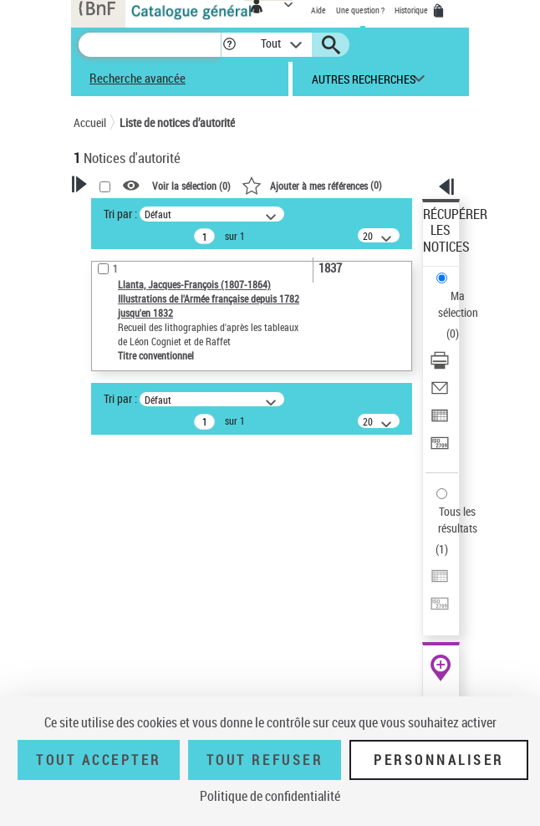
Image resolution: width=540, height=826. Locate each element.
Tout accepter (98, 760)
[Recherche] (150, 45)
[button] (229, 45)
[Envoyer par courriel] (440, 393)
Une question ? (360, 10)
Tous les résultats (457, 519)
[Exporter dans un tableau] (440, 421)
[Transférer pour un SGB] (440, 448)
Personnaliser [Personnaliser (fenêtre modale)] (439, 760)
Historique (412, 10)
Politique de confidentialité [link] (270, 796)
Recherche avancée (137, 77)
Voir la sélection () (191, 185)
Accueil (90, 122)
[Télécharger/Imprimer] (440, 366)
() (312, 184)
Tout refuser (264, 760)
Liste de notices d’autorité (177, 122)
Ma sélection (458, 304)
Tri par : (120, 214)
